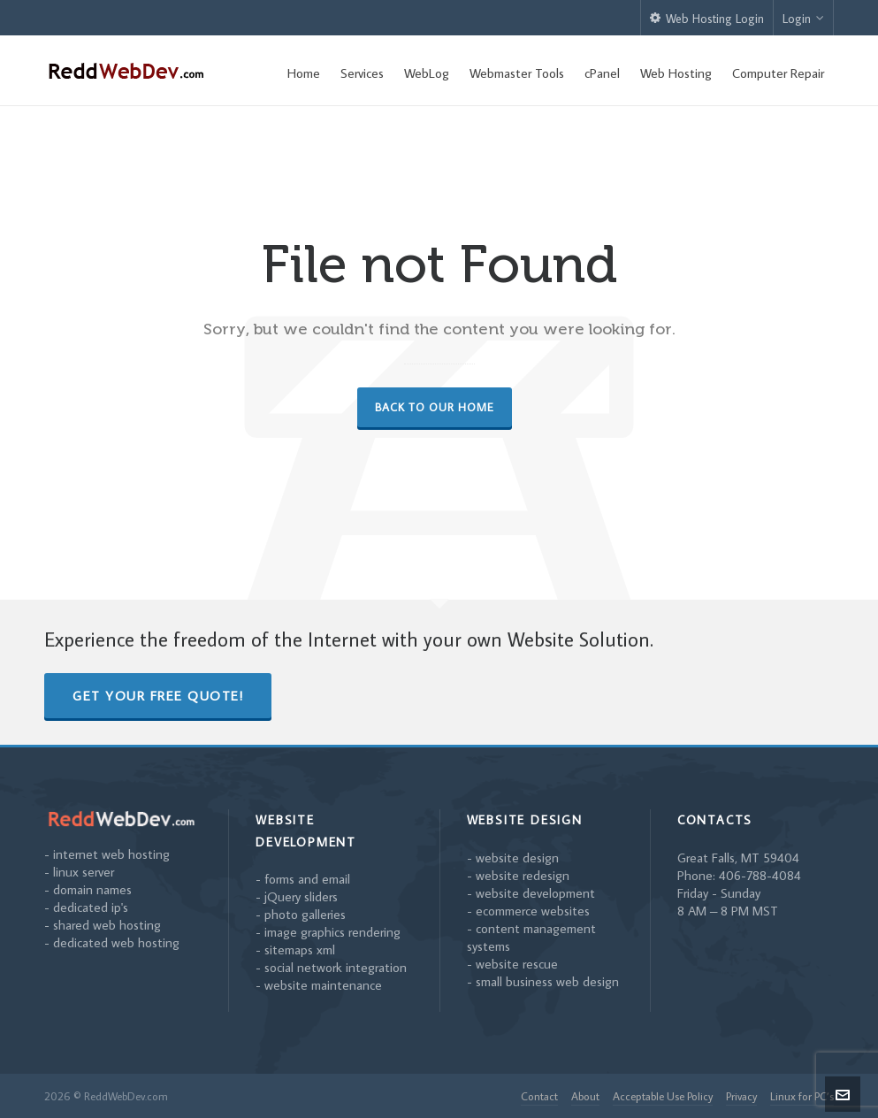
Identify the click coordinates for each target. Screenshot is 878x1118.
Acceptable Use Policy (663, 1096)
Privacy (741, 1096)
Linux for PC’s (802, 1096)
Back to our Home (434, 407)
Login (803, 19)
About (585, 1096)
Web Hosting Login (707, 19)
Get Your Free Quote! (158, 695)
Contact (539, 1096)
